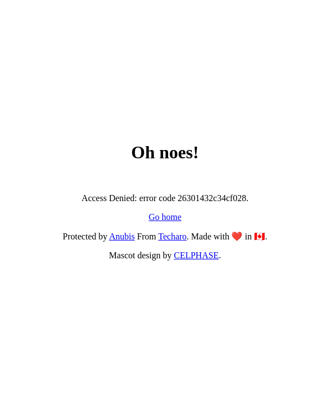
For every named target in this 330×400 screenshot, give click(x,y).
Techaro (172, 236)
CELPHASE (196, 255)
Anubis (122, 236)
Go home (165, 217)
